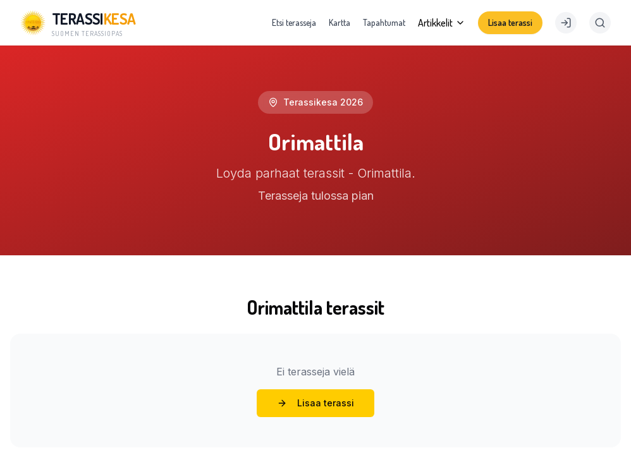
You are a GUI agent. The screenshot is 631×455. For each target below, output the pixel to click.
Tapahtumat (384, 22)
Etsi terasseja (294, 22)
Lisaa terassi (510, 22)
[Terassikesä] (77, 23)
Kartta (339, 22)
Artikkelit (441, 22)
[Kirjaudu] (566, 22)
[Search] (600, 22)
